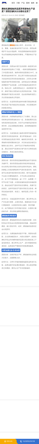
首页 (13, 3)
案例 (28, 3)
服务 (32, 3)
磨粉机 (12, 45)
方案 (18, 3)
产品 (23, 3)
